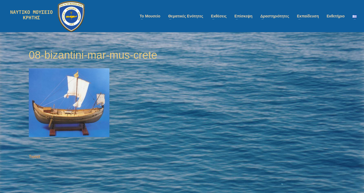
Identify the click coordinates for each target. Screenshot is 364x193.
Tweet (34, 156)
